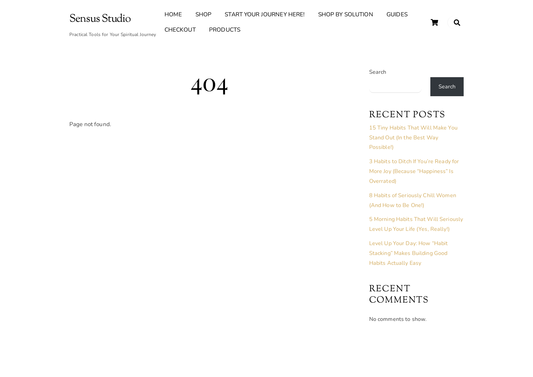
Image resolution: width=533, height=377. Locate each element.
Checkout (180, 30)
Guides (397, 14)
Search (377, 72)
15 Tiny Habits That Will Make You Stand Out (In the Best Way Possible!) (413, 137)
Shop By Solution (345, 14)
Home (173, 14)
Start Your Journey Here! (265, 14)
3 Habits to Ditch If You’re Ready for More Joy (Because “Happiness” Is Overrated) (414, 171)
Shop (203, 14)
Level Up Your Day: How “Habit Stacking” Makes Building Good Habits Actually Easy (408, 253)
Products (224, 30)
